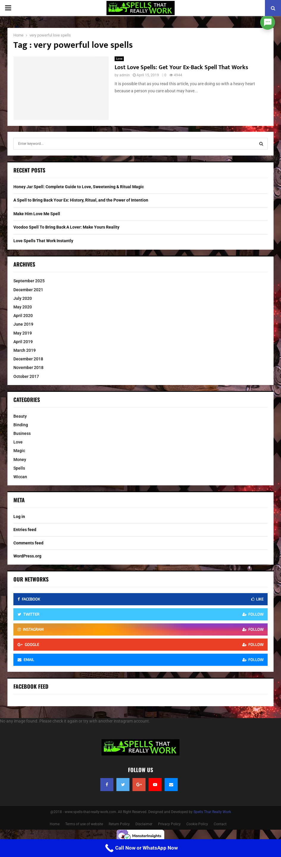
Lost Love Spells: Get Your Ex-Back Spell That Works (181, 67)
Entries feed (24, 529)
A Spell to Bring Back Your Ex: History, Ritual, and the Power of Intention (80, 200)
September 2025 (29, 280)
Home (55, 824)
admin (124, 75)
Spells (19, 468)
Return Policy (119, 824)
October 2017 (26, 376)
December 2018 (28, 359)
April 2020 (23, 315)
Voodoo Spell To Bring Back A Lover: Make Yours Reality (66, 227)
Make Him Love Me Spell (36, 213)
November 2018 (28, 367)
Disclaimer (143, 824)
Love (119, 58)
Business (22, 433)
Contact (220, 824)
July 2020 (22, 298)
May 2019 (22, 333)
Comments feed (28, 543)
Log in (19, 516)
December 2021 (28, 289)
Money (19, 459)
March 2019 (24, 350)
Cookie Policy (197, 824)
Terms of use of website (84, 824)
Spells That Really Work (212, 812)
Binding (20, 424)
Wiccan (20, 476)
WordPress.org (27, 556)
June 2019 (23, 324)
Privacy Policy (169, 824)
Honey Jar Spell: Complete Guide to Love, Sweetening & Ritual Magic (78, 186)
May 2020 (22, 307)
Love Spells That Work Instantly (43, 240)
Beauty (20, 416)
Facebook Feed (31, 686)
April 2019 (23, 341)
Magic (19, 450)
